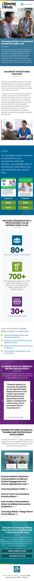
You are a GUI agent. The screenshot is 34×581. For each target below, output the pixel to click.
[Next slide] (31, 400)
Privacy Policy (24, 575)
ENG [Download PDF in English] (25, 203)
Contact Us (25, 577)
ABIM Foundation (17, 551)
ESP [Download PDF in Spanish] (25, 207)
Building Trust (17, 556)
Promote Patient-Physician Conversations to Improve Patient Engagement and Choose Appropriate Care (14, 480)
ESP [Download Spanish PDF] (8, 207)
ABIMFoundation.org (13, 577)
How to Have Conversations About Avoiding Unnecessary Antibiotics (15, 504)
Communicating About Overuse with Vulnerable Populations (16, 336)
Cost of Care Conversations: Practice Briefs (15, 495)
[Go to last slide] (2, 400)
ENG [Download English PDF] (8, 203)
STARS (13, 489)
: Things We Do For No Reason (17, 513)
